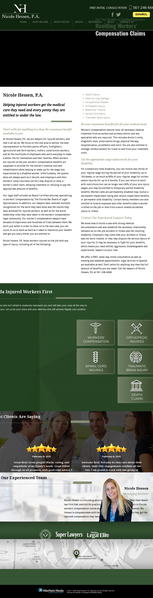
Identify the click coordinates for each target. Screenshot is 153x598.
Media (79, 19)
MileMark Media (96, 592)
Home (23, 19)
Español (144, 12)
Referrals (95, 19)
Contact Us (127, 19)
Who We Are (40, 19)
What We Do (61, 19)
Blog (111, 19)
